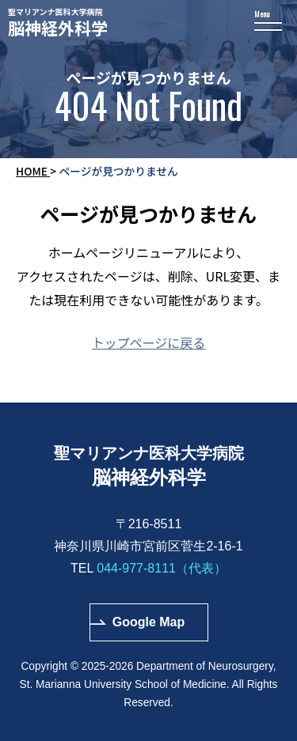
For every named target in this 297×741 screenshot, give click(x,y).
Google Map (148, 622)
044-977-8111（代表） (162, 568)
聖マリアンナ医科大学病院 (148, 22)
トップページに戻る (149, 342)
